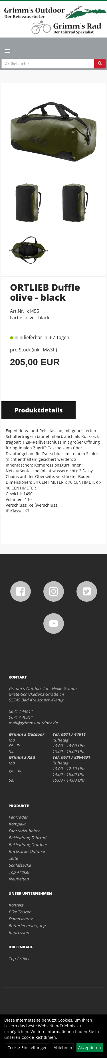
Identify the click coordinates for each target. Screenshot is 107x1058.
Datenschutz (21, 918)
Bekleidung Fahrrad (27, 837)
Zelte (13, 858)
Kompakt (17, 824)
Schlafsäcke (20, 865)
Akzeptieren (89, 1047)
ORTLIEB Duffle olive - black (45, 292)
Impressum (19, 932)
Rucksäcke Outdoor (27, 851)
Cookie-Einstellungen (27, 1047)
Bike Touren (20, 912)
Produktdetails (38, 410)
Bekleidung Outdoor (28, 844)
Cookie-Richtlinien (38, 1037)
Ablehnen (63, 1047)
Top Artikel (19, 872)
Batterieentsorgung (27, 925)
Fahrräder (18, 817)
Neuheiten (19, 879)
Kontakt (16, 905)
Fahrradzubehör (24, 830)
